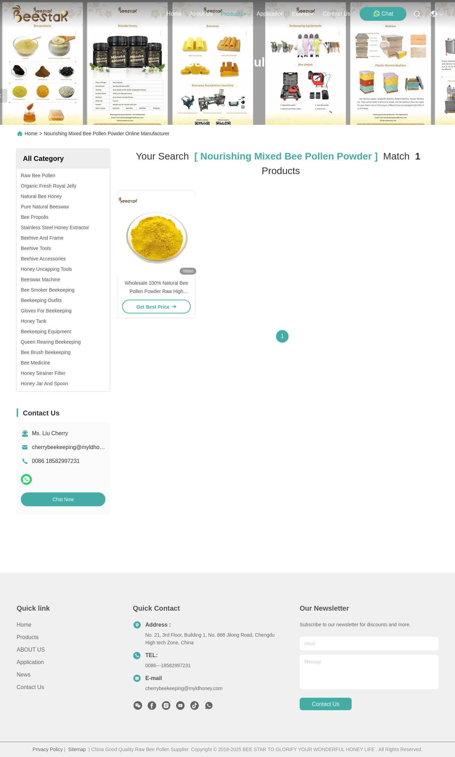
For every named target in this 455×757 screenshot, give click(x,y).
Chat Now (63, 499)
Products (27, 637)
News (24, 675)
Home (173, 14)
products (234, 14)
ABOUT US (31, 650)
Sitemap (77, 749)
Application (30, 662)
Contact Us (30, 687)
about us (201, 14)
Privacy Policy (48, 749)
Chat (383, 13)
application (270, 14)
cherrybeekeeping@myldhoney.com (76, 447)
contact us (336, 14)
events (303, 14)
